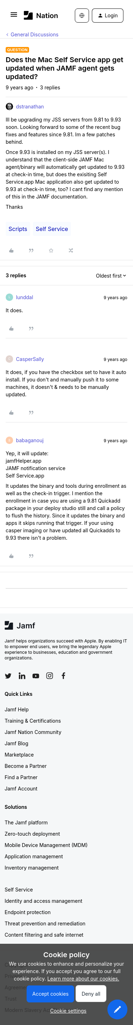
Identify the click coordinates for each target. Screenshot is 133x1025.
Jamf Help (17, 709)
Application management (34, 856)
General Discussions (35, 34)
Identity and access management (43, 901)
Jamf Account (21, 789)
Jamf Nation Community (33, 732)
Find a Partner (21, 777)
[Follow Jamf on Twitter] (8, 676)
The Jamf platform (26, 822)
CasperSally (30, 359)
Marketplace (19, 755)
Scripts (18, 228)
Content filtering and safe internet (44, 935)
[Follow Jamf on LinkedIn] (22, 675)
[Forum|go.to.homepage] (39, 15)
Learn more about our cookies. (84, 979)
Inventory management (32, 868)
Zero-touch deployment (32, 834)
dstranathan (30, 106)
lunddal (24, 297)
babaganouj (30, 440)
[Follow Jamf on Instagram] (49, 675)
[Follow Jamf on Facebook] (63, 675)
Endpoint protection (28, 912)
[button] (14, 17)
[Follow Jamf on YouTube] (35, 675)
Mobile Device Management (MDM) (46, 845)
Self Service (52, 228)
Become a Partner (25, 766)
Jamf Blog (16, 743)
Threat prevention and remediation (45, 923)
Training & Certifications (33, 721)
